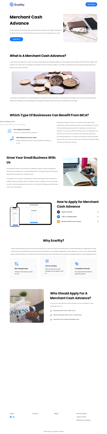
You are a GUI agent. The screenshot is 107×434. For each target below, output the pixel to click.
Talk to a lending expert (89, 217)
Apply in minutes (86, 212)
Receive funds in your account (91, 221)
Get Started (91, 4)
